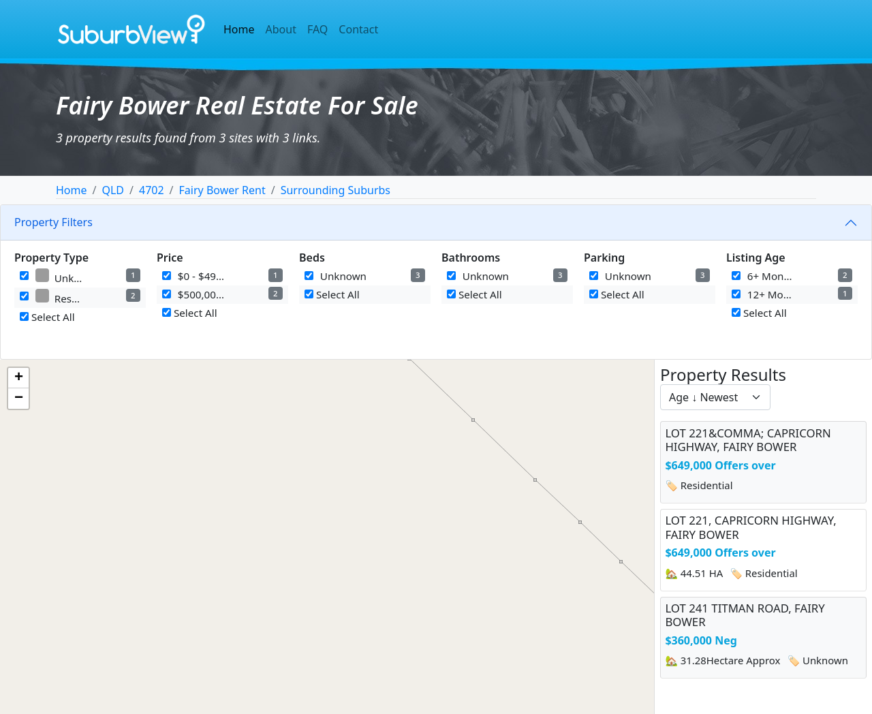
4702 (151, 190)
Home (239, 29)
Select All (47, 317)
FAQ (317, 29)
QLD (113, 190)
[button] (18, 378)
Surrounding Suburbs (335, 190)
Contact (358, 29)
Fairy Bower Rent (222, 190)
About (281, 29)
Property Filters (53, 222)
